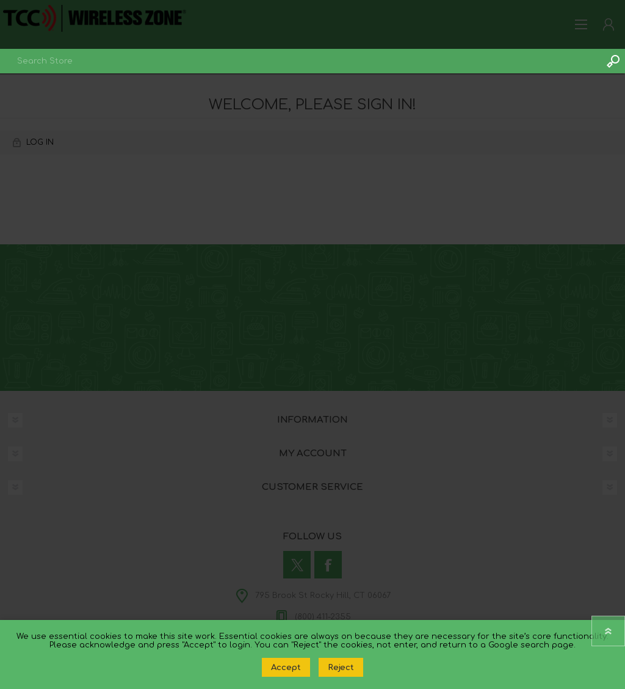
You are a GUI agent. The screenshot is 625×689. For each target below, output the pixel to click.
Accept (286, 667)
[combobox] (300, 61)
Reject (341, 667)
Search (613, 61)
